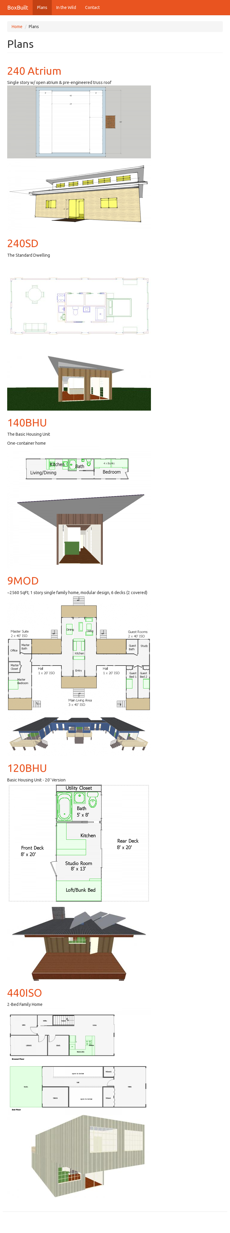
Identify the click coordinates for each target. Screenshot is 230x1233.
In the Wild (66, 7)
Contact (92, 7)
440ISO (24, 992)
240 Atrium (34, 71)
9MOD (23, 580)
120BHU (27, 768)
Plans (42, 7)
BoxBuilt (17, 7)
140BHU (27, 422)
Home (17, 26)
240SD (23, 243)
